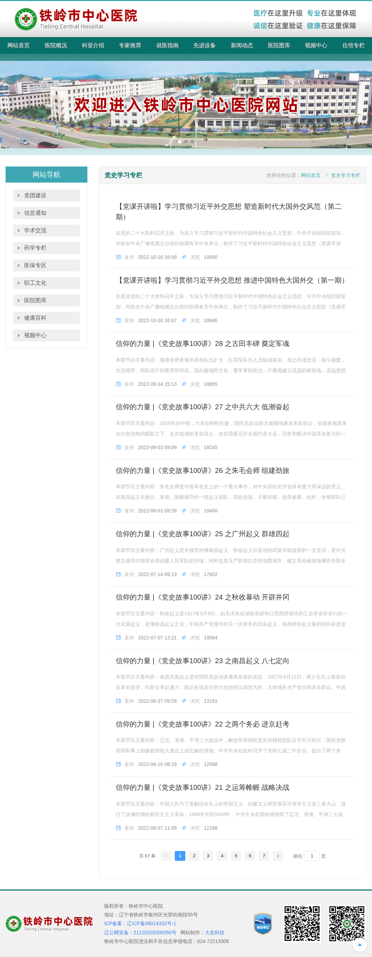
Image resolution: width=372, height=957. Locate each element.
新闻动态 (242, 45)
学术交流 (35, 230)
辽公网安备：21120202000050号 (140, 932)
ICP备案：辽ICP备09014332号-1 (140, 923)
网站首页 (18, 45)
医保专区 (35, 265)
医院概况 (56, 45)
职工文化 (35, 283)
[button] (179, 141)
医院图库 (279, 45)
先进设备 (204, 45)
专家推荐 (130, 45)
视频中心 (316, 45)
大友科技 (214, 932)
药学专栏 (35, 248)
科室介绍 (93, 45)
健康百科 (35, 318)
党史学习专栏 (345, 175)
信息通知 (35, 213)
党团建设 (35, 195)
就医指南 (167, 45)
